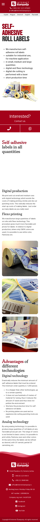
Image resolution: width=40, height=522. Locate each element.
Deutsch (20, 14)
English (27, 14)
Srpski (6, 14)
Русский (35, 14)
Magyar (12, 14)
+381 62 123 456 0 (21, 476)
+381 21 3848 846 (21, 480)
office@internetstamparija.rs (21, 10)
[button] (3, 4)
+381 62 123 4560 (21, 8)
